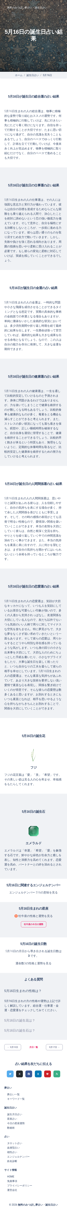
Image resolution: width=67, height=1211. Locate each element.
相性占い (12, 1152)
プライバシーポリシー (19, 1185)
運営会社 (12, 1190)
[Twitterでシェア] (10, 1074)
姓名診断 (12, 1161)
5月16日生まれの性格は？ (23, 991)
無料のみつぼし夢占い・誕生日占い (27, 7)
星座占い (12, 1118)
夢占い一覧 (13, 1094)
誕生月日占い (14, 1114)
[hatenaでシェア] (38, 1074)
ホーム (19, 75)
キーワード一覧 (16, 1098)
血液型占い (13, 1147)
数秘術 (11, 1127)
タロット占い (14, 1143)
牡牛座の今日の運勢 (33, 924)
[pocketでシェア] (47, 1074)
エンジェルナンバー (18, 1156)
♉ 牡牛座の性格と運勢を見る (33, 916)
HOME (10, 1176)
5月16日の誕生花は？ (19, 1020)
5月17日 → (54, 1047)
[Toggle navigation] (13, 15)
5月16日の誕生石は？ (19, 1030)
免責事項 (12, 1181)
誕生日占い (32, 75)
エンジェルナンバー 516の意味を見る (33, 892)
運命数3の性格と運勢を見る (33, 963)
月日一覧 (33, 1047)
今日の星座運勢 (16, 1123)
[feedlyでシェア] (56, 1074)
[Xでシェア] (19, 1074)
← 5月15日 (12, 1047)
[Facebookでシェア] (28, 1074)
